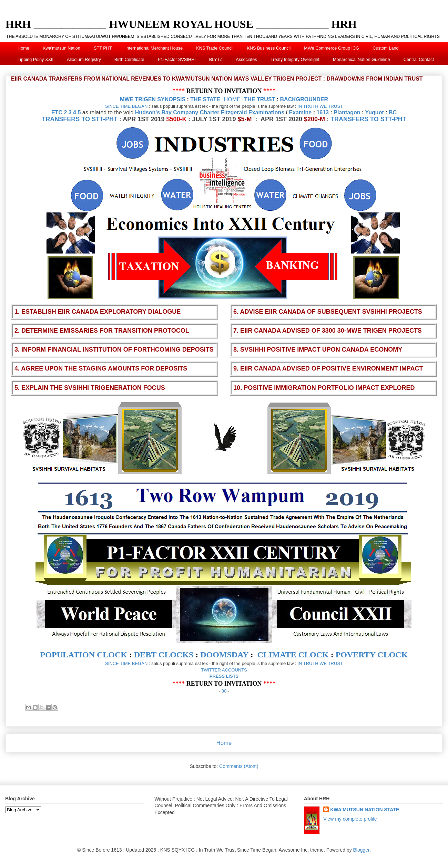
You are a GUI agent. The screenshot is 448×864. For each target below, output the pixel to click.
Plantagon (347, 112)
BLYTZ (216, 59)
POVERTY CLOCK (372, 654)
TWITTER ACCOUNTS (224, 670)
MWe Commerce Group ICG (331, 48)
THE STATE (205, 99)
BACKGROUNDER (304, 99)
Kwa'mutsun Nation (61, 48)
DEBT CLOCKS (163, 654)
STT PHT (103, 48)
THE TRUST (259, 99)
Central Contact (419, 59)
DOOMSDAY (224, 654)
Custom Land (385, 48)
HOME (232, 99)
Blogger (361, 850)
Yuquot (374, 112)
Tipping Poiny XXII (35, 59)
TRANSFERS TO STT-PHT (80, 119)
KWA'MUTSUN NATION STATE (364, 809)
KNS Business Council (269, 48)
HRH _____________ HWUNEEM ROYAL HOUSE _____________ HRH (181, 24)
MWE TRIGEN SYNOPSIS (152, 99)
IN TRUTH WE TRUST (320, 106)
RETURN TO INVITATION (224, 90)
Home (23, 48)
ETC (56, 112)
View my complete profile (350, 819)
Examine (300, 112)
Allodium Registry (84, 59)
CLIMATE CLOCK (293, 654)
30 (224, 691)
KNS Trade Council (214, 48)
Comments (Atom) (238, 766)
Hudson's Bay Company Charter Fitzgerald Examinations (209, 112)
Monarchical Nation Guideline (361, 59)
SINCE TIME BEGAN (126, 106)
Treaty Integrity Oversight (295, 59)
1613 (322, 112)
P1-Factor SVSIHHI (177, 59)
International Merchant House (154, 48)
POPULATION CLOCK (83, 654)
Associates (246, 59)
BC (393, 112)
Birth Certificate (129, 59)
